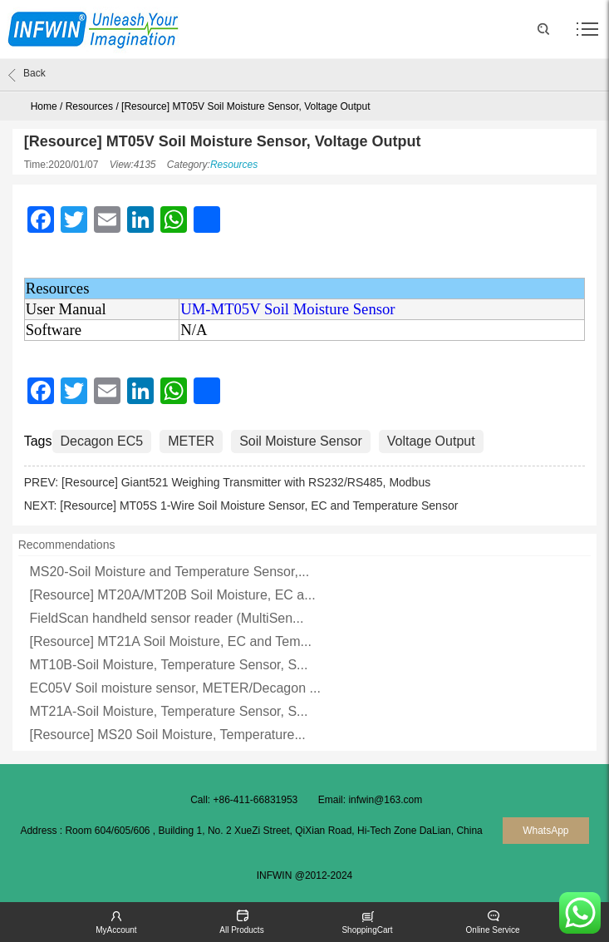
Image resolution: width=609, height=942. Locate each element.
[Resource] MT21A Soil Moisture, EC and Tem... (170, 641)
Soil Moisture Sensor (300, 441)
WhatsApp (545, 830)
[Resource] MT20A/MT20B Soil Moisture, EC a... (172, 595)
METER (191, 441)
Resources (89, 106)
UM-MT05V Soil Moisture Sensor (287, 309)
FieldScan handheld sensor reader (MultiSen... (166, 618)
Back (27, 74)
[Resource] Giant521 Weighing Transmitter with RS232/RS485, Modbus (245, 482)
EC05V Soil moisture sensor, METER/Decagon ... (174, 688)
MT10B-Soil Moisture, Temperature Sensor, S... (168, 665)
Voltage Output (431, 441)
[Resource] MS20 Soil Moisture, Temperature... (167, 734)
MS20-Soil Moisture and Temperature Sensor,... (169, 572)
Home (44, 106)
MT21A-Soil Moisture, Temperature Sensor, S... (168, 711)
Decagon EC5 (102, 441)
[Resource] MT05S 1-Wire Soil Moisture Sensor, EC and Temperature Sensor (259, 505)
